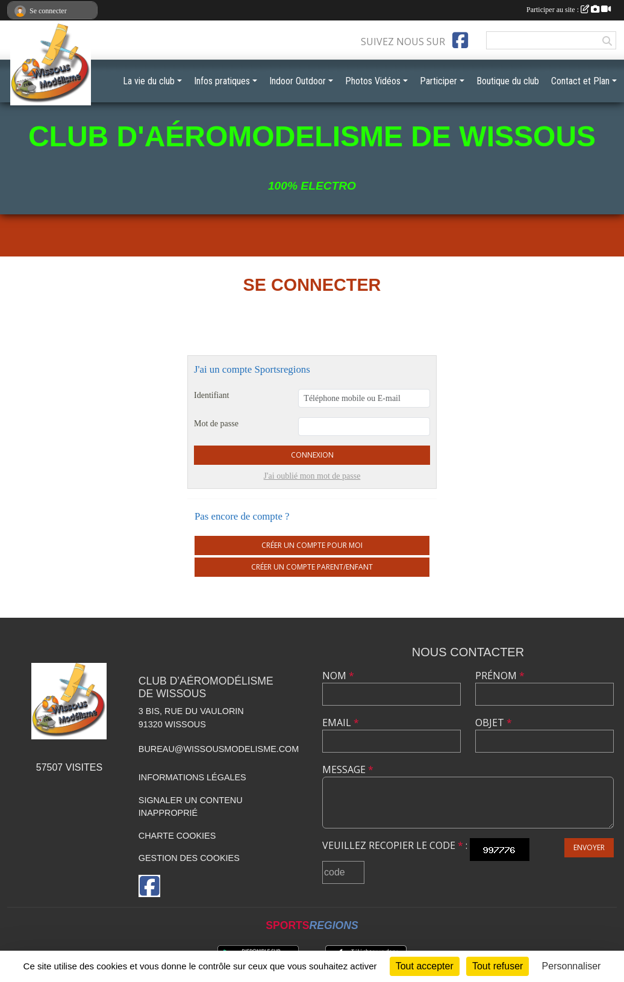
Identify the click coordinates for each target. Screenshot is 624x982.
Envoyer (589, 847)
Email (340, 722)
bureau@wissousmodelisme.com (219, 749)
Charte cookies (177, 836)
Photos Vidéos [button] (373, 81)
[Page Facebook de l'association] (460, 40)
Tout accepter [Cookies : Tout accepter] (425, 966)
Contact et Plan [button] (580, 81)
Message (347, 769)
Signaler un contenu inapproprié (191, 806)
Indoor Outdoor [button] (297, 81)
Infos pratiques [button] (222, 81)
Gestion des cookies (189, 858)
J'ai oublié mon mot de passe (312, 475)
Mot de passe (216, 423)
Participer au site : (568, 9)
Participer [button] (438, 81)
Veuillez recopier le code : (394, 845)
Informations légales (192, 777)
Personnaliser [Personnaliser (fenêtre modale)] (571, 966)
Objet (493, 722)
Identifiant (211, 395)
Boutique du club (507, 81)
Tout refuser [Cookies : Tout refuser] (497, 966)
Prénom (500, 675)
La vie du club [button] (149, 81)
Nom (338, 675)
